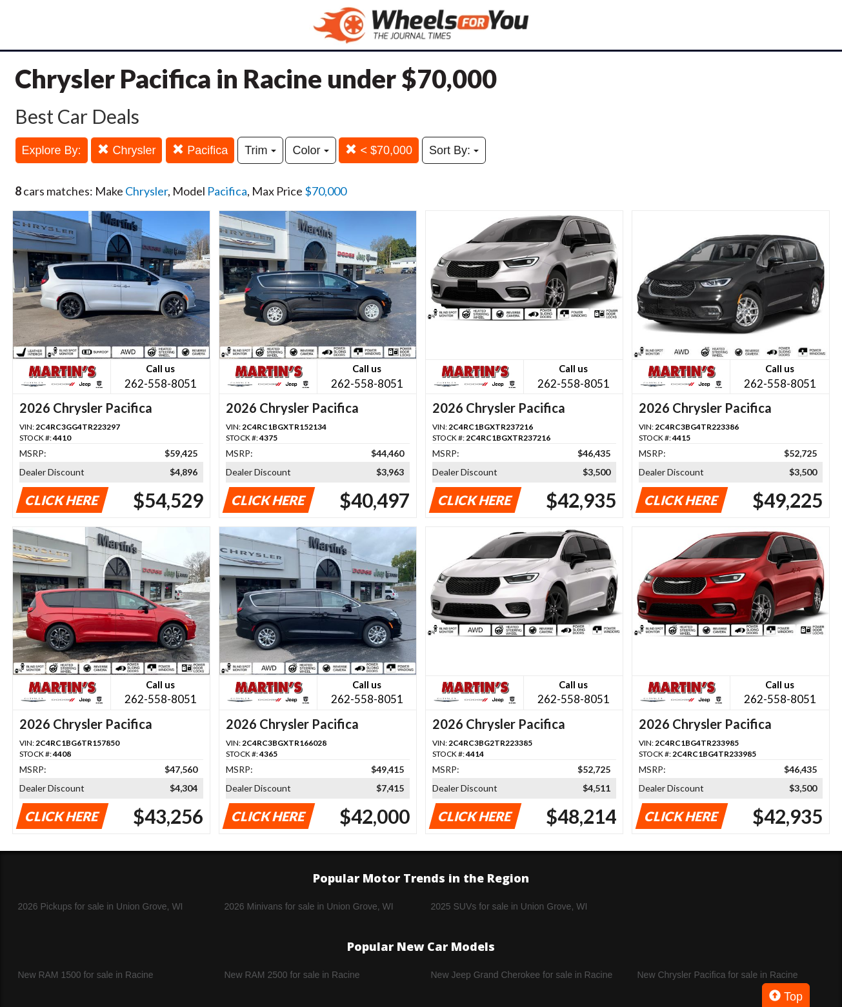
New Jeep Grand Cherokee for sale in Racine (522, 975)
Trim (260, 150)
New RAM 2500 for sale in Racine (292, 975)
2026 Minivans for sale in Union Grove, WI (309, 906)
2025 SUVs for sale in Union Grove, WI (509, 906)
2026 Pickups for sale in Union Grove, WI (100, 906)
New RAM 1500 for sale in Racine (86, 975)
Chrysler (126, 150)
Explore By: (51, 150)
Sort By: (454, 150)
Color (310, 150)
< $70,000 (378, 150)
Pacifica (200, 150)
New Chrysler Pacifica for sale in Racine (717, 975)
